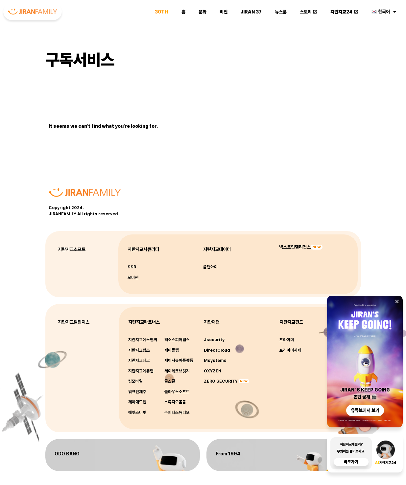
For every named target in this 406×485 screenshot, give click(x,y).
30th (161, 10)
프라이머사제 (290, 350)
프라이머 (286, 339)
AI (377, 465)
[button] (396, 304)
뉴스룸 (281, 10)
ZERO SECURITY (221, 381)
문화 (202, 10)
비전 (223, 10)
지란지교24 (344, 10)
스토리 (309, 10)
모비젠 (133, 277)
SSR (132, 266)
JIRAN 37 (251, 10)
